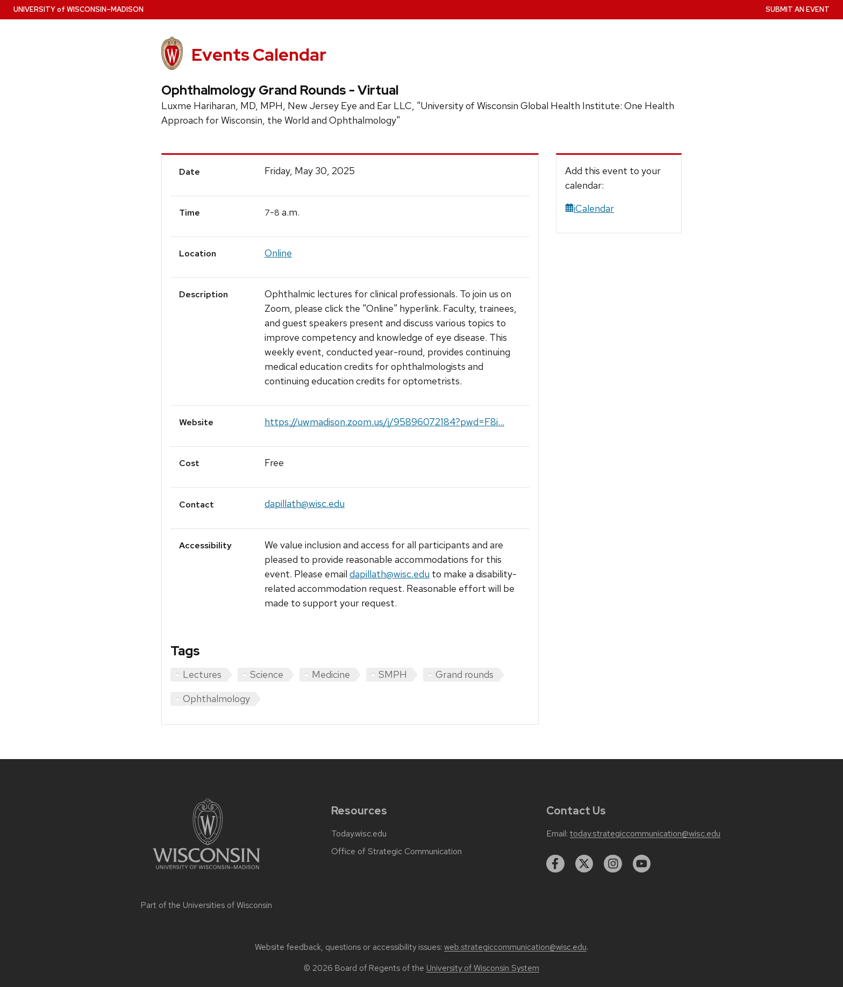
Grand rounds (464, 674)
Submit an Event (798, 9)
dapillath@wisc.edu (305, 503)
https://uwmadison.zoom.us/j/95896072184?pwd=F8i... (384, 422)
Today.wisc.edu (359, 833)
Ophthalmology (216, 698)
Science (266, 674)
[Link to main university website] (206, 871)
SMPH (392, 674)
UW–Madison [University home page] (78, 9)
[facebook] (555, 864)
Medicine (331, 674)
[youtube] (642, 864)
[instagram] (613, 864)
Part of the (206, 905)
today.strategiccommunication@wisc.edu (645, 833)
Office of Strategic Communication (396, 851)
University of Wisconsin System (482, 968)
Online (278, 253)
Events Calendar (258, 54)
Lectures (202, 674)
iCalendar (589, 208)
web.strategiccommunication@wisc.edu (515, 947)
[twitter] (584, 864)
